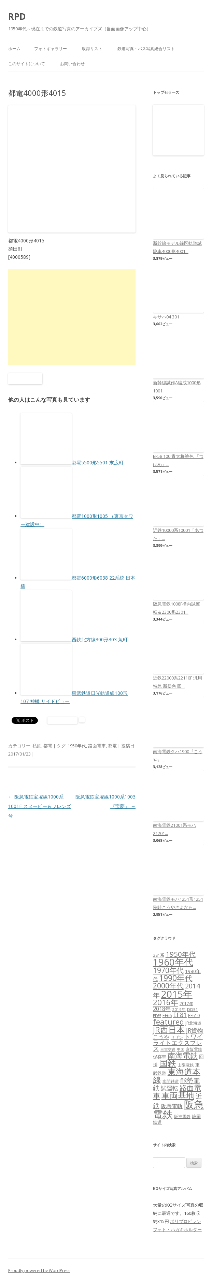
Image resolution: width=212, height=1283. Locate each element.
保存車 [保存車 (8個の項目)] (159, 1057)
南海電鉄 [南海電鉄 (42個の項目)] (183, 1055)
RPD (17, 16)
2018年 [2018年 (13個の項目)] (162, 1009)
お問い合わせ (72, 63)
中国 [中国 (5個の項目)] (180, 1049)
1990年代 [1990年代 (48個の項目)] (176, 977)
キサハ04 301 (166, 317)
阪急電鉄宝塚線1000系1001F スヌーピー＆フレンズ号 (39, 806)
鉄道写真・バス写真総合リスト (146, 48)
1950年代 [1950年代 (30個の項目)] (181, 954)
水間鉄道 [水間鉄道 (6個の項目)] (170, 1081)
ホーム (14, 48)
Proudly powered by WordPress (39, 1270)
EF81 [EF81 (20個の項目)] (180, 1015)
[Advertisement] (72, 317)
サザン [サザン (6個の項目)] (177, 1037)
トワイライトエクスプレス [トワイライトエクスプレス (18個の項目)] (178, 1042)
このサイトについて (26, 63)
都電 (47, 746)
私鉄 (36, 746)
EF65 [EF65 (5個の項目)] (157, 1015)
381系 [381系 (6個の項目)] (158, 955)
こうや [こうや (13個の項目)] (161, 1037)
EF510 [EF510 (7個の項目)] (194, 1015)
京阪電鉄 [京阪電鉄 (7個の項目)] (194, 1049)
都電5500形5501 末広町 (98, 462)
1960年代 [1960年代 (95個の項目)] (173, 962)
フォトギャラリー (50, 48)
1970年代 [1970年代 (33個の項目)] (168, 970)
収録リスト (92, 48)
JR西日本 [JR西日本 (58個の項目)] (169, 1029)
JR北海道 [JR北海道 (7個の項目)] (193, 1023)
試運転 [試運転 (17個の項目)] (169, 1088)
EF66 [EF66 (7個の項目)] (167, 1015)
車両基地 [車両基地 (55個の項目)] (177, 1095)
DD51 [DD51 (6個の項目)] (192, 1009)
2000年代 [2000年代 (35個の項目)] (168, 985)
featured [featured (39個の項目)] (168, 1022)
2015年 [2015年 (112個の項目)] (177, 993)
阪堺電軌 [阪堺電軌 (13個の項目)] (172, 1106)
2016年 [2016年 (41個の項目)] (165, 1002)
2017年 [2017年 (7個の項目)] (186, 1003)
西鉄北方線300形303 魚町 (100, 639)
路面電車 (97, 746)
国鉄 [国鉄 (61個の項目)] (167, 1063)
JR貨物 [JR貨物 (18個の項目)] (194, 1030)
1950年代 (77, 746)
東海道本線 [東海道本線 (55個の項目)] (176, 1075)
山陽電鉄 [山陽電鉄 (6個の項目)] (186, 1065)
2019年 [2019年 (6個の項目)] (179, 1009)
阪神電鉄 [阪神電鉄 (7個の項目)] (182, 1116)
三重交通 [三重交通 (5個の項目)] (167, 1049)
